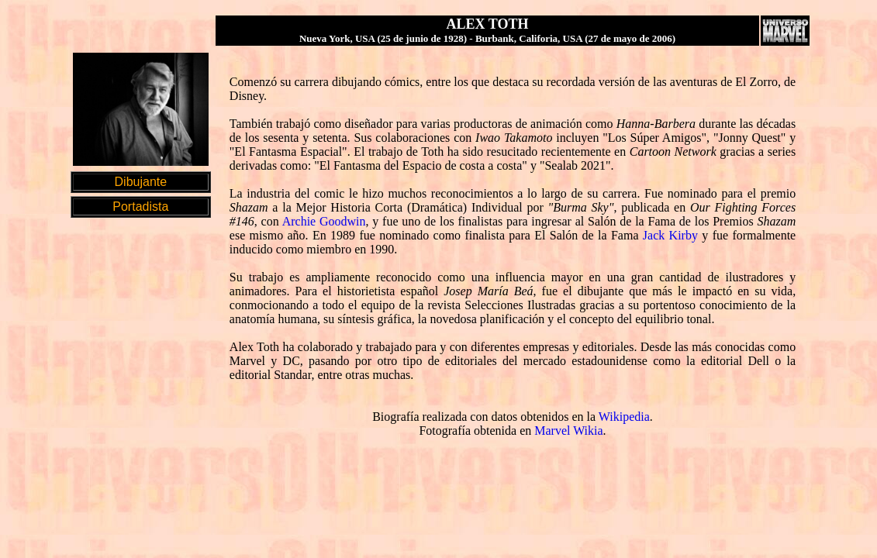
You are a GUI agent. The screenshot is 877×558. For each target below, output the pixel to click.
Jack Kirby (670, 235)
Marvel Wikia (568, 430)
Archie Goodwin (324, 221)
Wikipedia (624, 416)
